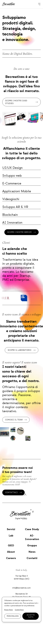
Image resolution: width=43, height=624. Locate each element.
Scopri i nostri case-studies (21, 102)
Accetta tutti (31, 616)
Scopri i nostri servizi (21, 232)
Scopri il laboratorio (21, 350)
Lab (11, 535)
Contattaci (13, 492)
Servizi (11, 529)
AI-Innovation (32, 537)
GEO (11, 545)
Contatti (32, 558)
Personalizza (13, 616)
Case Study (32, 529)
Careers (11, 558)
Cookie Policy (19, 610)
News (32, 552)
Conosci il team (16, 420)
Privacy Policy (8, 610)
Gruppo (32, 545)
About (11, 552)
